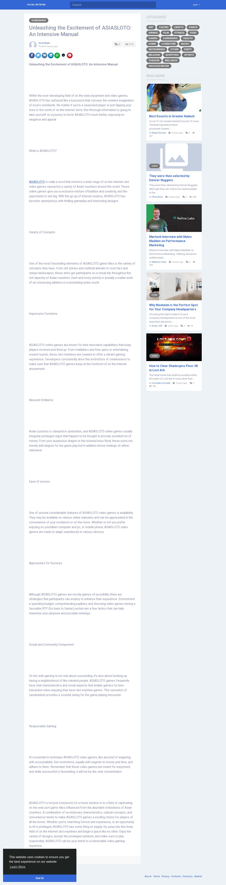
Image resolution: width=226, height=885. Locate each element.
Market (198, 876)
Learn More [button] (17, 866)
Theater (154, 60)
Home (152, 43)
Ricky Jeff (157, 326)
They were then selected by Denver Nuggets (169, 178)
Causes (163, 27)
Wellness (171, 60)
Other (174, 49)
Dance (193, 27)
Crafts (178, 27)
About (148, 876)
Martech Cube (159, 262)
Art (151, 27)
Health (188, 38)
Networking (157, 49)
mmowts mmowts (161, 383)
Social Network (36, 4)
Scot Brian (44, 43)
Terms (156, 876)
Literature (168, 43)
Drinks (153, 32)
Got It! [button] (40, 878)
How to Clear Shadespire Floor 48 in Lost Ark (173, 368)
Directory (188, 876)
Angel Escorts (159, 133)
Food (193, 32)
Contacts (176, 876)
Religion (154, 54)
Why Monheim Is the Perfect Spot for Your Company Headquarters (173, 307)
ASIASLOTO (37, 182)
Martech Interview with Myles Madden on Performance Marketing (170, 241)
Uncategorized (159, 65)
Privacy (166, 876)
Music (185, 43)
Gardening (38, 20)
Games (153, 38)
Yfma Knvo (157, 197)
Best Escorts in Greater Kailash (171, 116)
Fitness (179, 32)
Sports (189, 54)
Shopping (172, 54)
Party (188, 49)
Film (166, 32)
